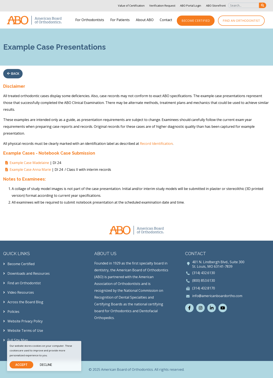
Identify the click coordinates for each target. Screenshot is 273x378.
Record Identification (156, 143)
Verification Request (162, 5)
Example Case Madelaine (29, 162)
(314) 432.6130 (203, 272)
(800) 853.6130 (203, 280)
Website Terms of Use (23, 330)
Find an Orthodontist (241, 21)
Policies (11, 311)
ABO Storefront (216, 5)
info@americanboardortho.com (217, 295)
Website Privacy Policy (23, 321)
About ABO (145, 19)
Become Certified (196, 21)
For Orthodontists (89, 19)
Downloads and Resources (26, 273)
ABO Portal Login (190, 5)
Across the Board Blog (23, 302)
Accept (21, 365)
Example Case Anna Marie (30, 169)
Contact (166, 19)
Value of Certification (131, 5)
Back (14, 73)
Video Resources (18, 292)
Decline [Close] (46, 365)
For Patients (120, 19)
